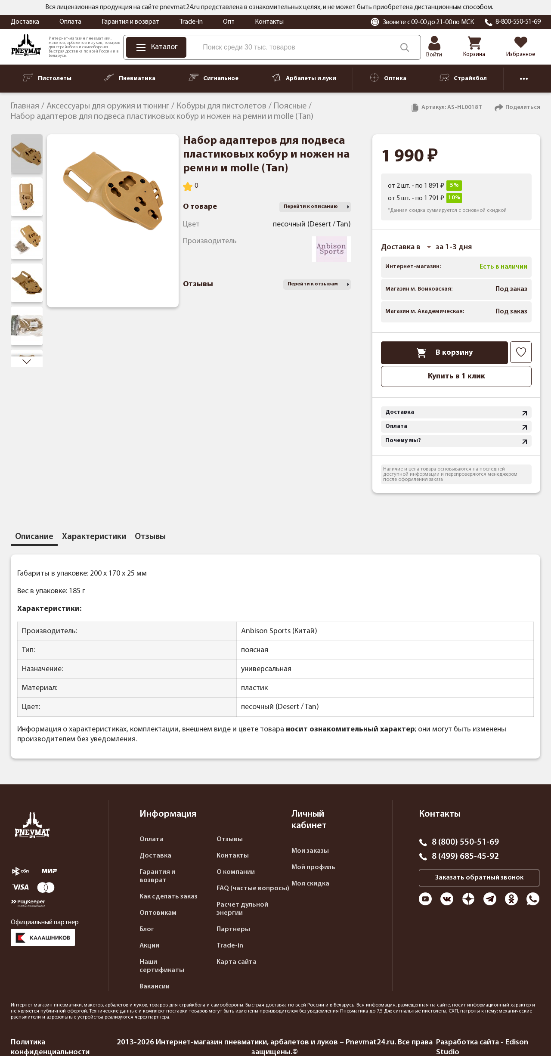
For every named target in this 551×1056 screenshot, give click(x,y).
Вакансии (154, 986)
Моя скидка (310, 883)
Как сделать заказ (168, 896)
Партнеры (233, 929)
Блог (146, 929)
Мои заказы (310, 851)
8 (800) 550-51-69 (465, 842)
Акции (149, 945)
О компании (236, 872)
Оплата (70, 22)
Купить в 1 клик (456, 376)
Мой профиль (313, 867)
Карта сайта (237, 962)
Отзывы (230, 839)
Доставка (25, 22)
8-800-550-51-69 (518, 22)
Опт (229, 22)
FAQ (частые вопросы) (253, 888)
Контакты (269, 22)
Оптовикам (157, 913)
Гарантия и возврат (130, 22)
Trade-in (191, 22)
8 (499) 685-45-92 (465, 856)
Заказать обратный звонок (479, 877)
